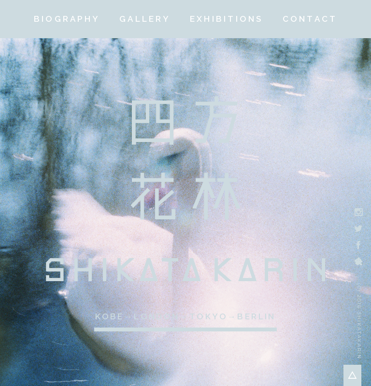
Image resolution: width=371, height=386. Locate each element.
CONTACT (310, 19)
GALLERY (145, 19)
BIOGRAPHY (67, 19)
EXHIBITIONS (226, 19)
